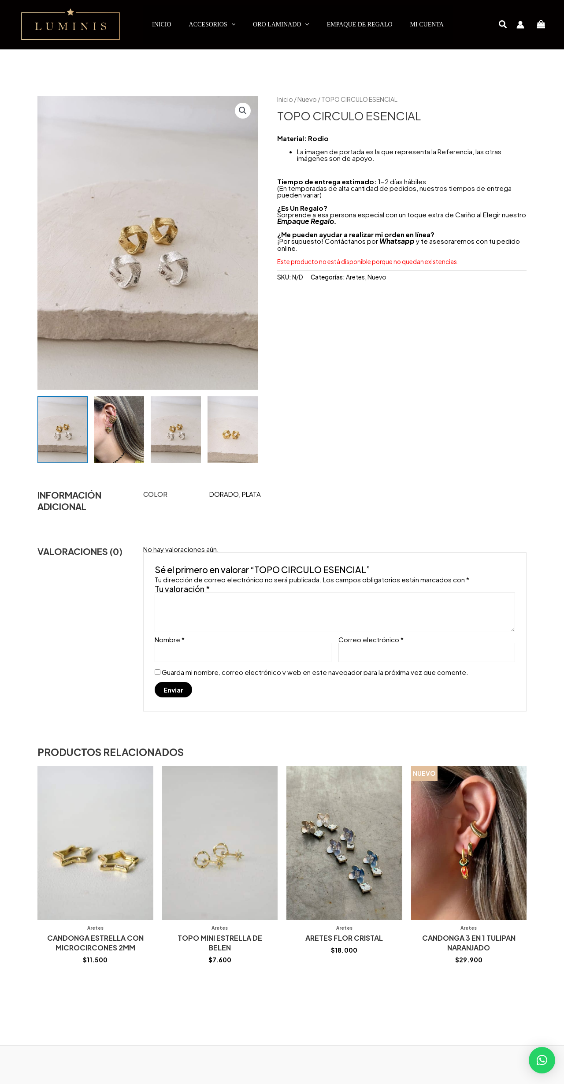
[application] (231, 24)
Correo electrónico (371, 639)
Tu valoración (182, 589)
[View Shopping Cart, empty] (541, 24)
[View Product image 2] (119, 429)
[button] (503, 24)
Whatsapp (396, 240)
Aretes (355, 276)
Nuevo (306, 99)
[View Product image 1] (62, 429)
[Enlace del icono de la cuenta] (520, 25)
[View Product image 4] (233, 429)
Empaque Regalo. (306, 220)
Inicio (284, 99)
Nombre (170, 639)
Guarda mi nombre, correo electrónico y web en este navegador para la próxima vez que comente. (315, 671)
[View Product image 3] (176, 429)
